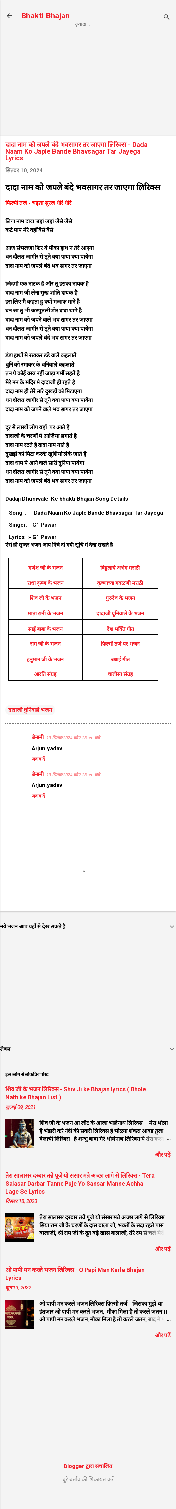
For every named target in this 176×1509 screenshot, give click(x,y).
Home (40, 38)
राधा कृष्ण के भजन (45, 598)
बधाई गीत (120, 674)
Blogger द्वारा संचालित (88, 1481)
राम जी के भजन (45, 659)
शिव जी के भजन (45, 613)
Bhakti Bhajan (45, 15)
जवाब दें (38, 774)
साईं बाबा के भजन (45, 644)
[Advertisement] (88, 100)
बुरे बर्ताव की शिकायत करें (88, 1494)
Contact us (128, 38)
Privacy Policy (79, 38)
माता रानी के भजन (45, 629)
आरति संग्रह (45, 689)
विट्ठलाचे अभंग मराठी (120, 583)
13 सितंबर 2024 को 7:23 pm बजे (73, 753)
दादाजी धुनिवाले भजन (30, 725)
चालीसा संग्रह (120, 689)
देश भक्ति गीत (120, 644)
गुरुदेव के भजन (120, 613)
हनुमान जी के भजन (45, 674)
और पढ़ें (163, 1170)
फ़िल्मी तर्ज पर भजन (120, 659)
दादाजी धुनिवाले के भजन (120, 629)
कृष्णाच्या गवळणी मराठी (120, 598)
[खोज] (167, 18)
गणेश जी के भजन (45, 583)
